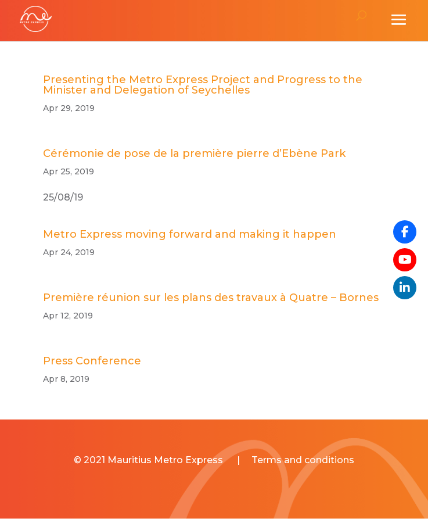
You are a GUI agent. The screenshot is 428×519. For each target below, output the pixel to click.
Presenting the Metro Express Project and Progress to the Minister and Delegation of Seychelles (202, 84)
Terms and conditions (302, 460)
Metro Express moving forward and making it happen (189, 234)
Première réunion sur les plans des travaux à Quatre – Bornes (211, 297)
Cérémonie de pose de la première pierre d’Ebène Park (194, 153)
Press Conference (92, 361)
